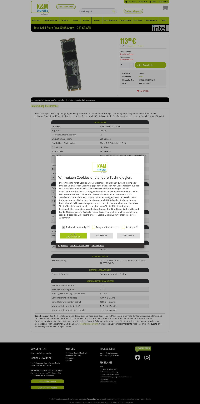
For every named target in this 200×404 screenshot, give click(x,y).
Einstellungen (98, 245)
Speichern (128, 235)
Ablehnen (101, 235)
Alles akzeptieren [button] (73, 235)
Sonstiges (130, 227)
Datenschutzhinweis (79, 245)
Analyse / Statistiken (106, 227)
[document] (100, 200)
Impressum (63, 245)
